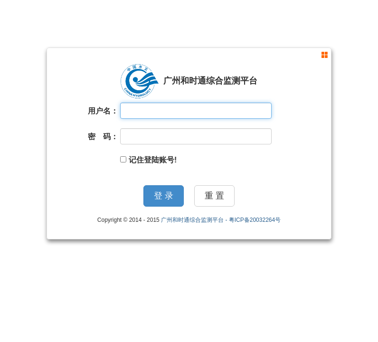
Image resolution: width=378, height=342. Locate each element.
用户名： (103, 111)
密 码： (103, 137)
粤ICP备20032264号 (255, 220)
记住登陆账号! (148, 160)
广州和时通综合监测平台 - (195, 220)
